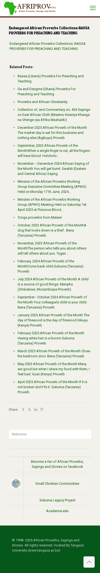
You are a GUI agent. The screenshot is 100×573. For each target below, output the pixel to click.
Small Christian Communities (57, 484)
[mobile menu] (92, 8)
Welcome (19, 434)
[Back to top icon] (89, 562)
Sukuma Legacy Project (57, 500)
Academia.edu (57, 511)
